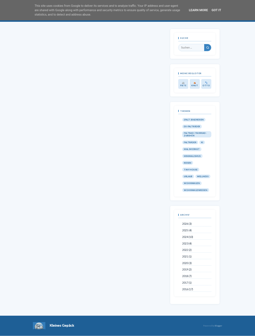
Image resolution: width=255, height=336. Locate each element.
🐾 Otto (206, 84)
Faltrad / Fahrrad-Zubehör (195, 134)
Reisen (187, 163)
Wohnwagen (192, 183)
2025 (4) (187, 230)
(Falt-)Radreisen (194, 119)
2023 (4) (187, 243)
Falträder (190, 142)
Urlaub (188, 176)
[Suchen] (207, 47)
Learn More (198, 10)
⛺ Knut (194, 84)
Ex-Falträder (192, 126)
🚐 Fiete (183, 84)
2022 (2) (187, 249)
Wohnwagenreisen (195, 190)
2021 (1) (187, 256)
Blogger (218, 325)
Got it (216, 10)
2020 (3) (187, 263)
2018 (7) (187, 276)
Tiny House (191, 169)
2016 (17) (187, 289)
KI (202, 142)
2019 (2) (187, 269)
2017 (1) (187, 282)
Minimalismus (192, 156)
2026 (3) (187, 223)
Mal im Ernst (192, 149)
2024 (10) (187, 236)
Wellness (203, 176)
